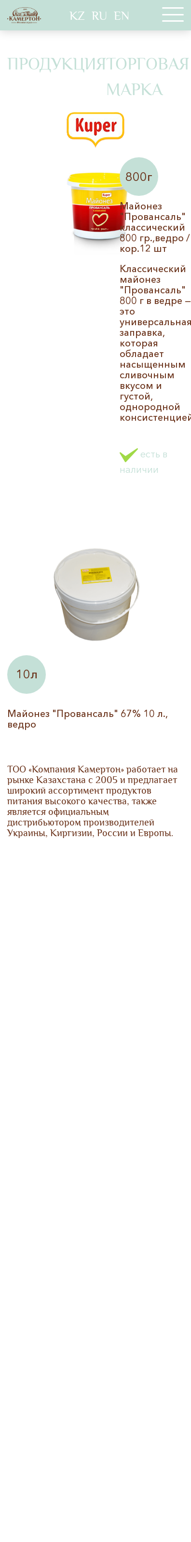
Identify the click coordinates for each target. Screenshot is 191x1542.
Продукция (56, 64)
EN (121, 16)
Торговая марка (147, 77)
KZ (77, 16)
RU (99, 16)
